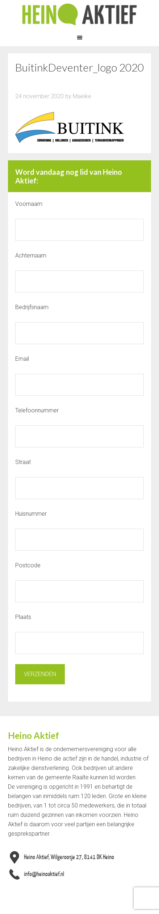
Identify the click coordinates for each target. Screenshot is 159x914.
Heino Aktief (79, 14)
